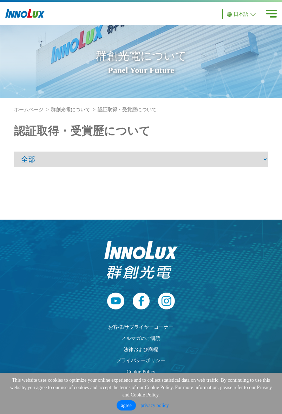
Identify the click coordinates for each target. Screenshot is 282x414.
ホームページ (29, 109)
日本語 (241, 14)
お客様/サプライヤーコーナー (140, 327)
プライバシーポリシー (140, 360)
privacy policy (154, 405)
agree (126, 405)
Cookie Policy (141, 371)
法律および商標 (141, 349)
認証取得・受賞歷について (127, 109)
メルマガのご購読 (140, 338)
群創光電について (70, 109)
